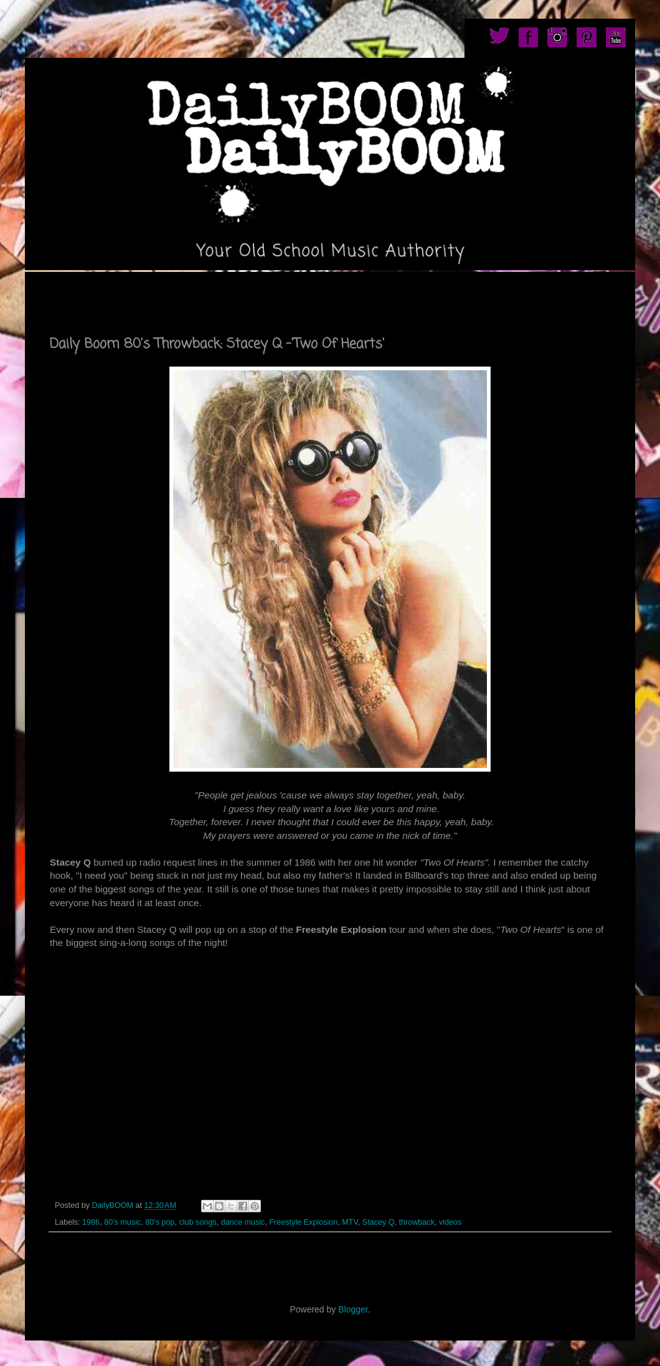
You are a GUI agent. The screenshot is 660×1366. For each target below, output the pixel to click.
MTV (349, 1222)
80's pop (159, 1222)
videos (450, 1222)
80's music (122, 1222)
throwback (417, 1222)
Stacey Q (378, 1222)
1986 (91, 1222)
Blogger (352, 1309)
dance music (243, 1222)
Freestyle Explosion (303, 1222)
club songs (197, 1222)
